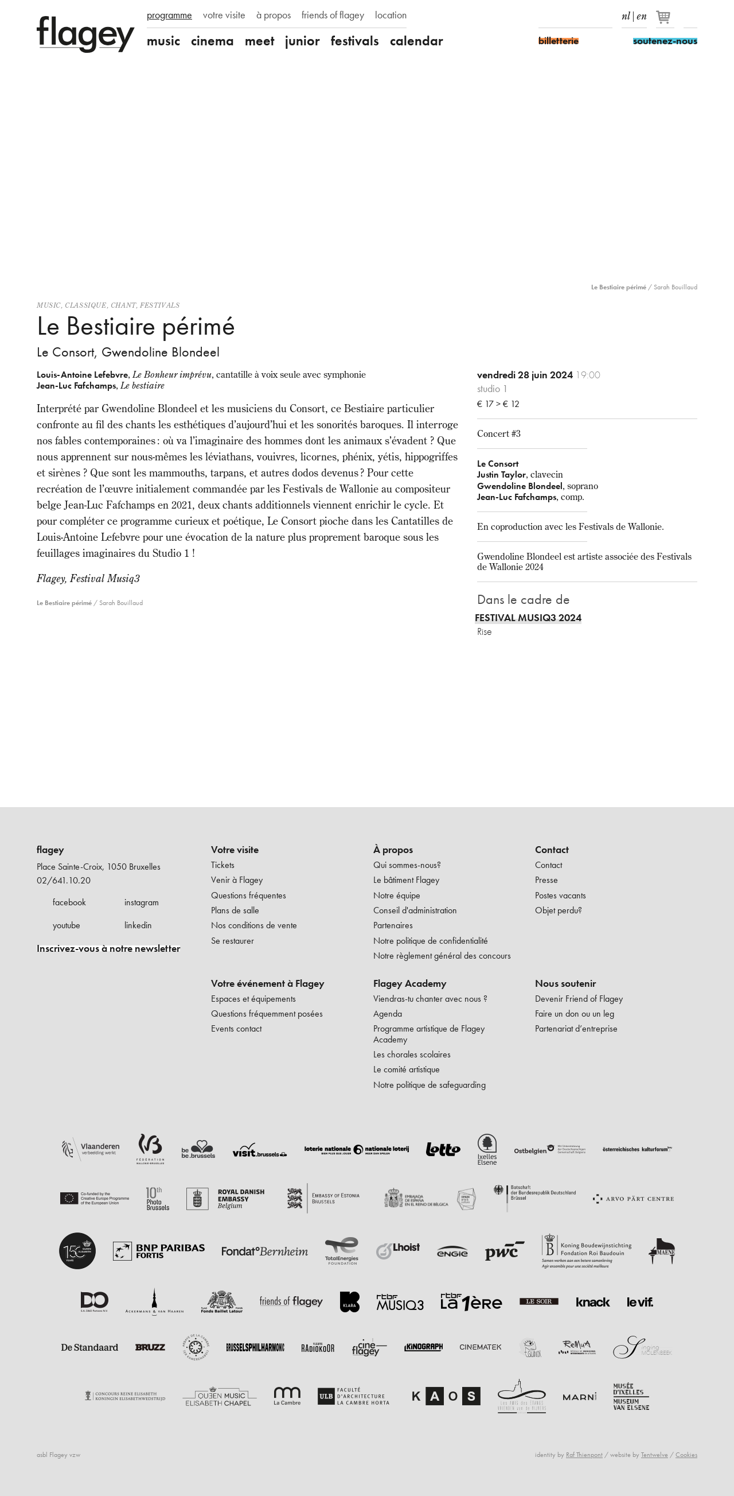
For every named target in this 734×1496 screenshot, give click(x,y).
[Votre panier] (666, 21)
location (391, 15)
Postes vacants (560, 895)
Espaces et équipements (253, 999)
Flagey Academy (410, 983)
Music (49, 305)
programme (169, 15)
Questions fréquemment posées (267, 1013)
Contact (552, 849)
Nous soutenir (565, 983)
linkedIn (605, 16)
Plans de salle (235, 910)
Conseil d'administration (415, 910)
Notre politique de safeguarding (429, 1085)
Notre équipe (396, 895)
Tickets (223, 865)
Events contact (236, 1028)
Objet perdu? (558, 910)
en (642, 13)
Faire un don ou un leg (574, 1013)
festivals (355, 41)
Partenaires (393, 925)
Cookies (686, 1454)
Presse (546, 880)
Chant (123, 305)
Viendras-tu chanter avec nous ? (430, 999)
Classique (85, 305)
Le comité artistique (406, 1069)
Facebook (545, 16)
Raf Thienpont (584, 1454)
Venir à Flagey (237, 880)
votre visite (224, 15)
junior (302, 41)
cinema (212, 41)
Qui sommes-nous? (407, 865)
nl (626, 13)
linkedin (138, 925)
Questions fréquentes (248, 895)
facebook (69, 902)
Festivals (159, 305)
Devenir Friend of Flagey (579, 999)
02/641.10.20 (64, 880)
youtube (66, 925)
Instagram (565, 16)
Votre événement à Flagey (268, 983)
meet (259, 41)
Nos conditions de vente (254, 925)
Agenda (387, 1013)
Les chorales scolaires (412, 1054)
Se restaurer (232, 941)
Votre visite (235, 849)
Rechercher (690, 16)
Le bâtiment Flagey (406, 880)
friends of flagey (333, 15)
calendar (416, 41)
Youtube (585, 16)
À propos (393, 849)
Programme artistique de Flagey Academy (429, 1033)
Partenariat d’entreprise (576, 1028)
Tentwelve (654, 1454)
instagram (141, 902)
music (163, 41)
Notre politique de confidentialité (430, 941)
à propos (273, 15)
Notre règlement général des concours (442, 955)
